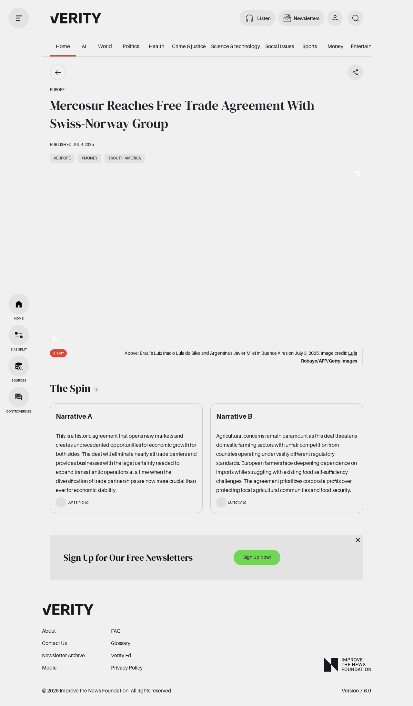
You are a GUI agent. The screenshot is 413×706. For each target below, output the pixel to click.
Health (156, 46)
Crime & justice (189, 46)
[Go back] (57, 72)
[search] (355, 18)
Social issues (279, 46)
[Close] (358, 540)
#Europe (62, 158)
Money (335, 46)
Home (63, 46)
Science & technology (235, 46)
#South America (124, 158)
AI (84, 46)
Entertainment (367, 46)
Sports (309, 46)
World (105, 46)
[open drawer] (18, 18)
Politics (131, 46)
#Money (89, 158)
